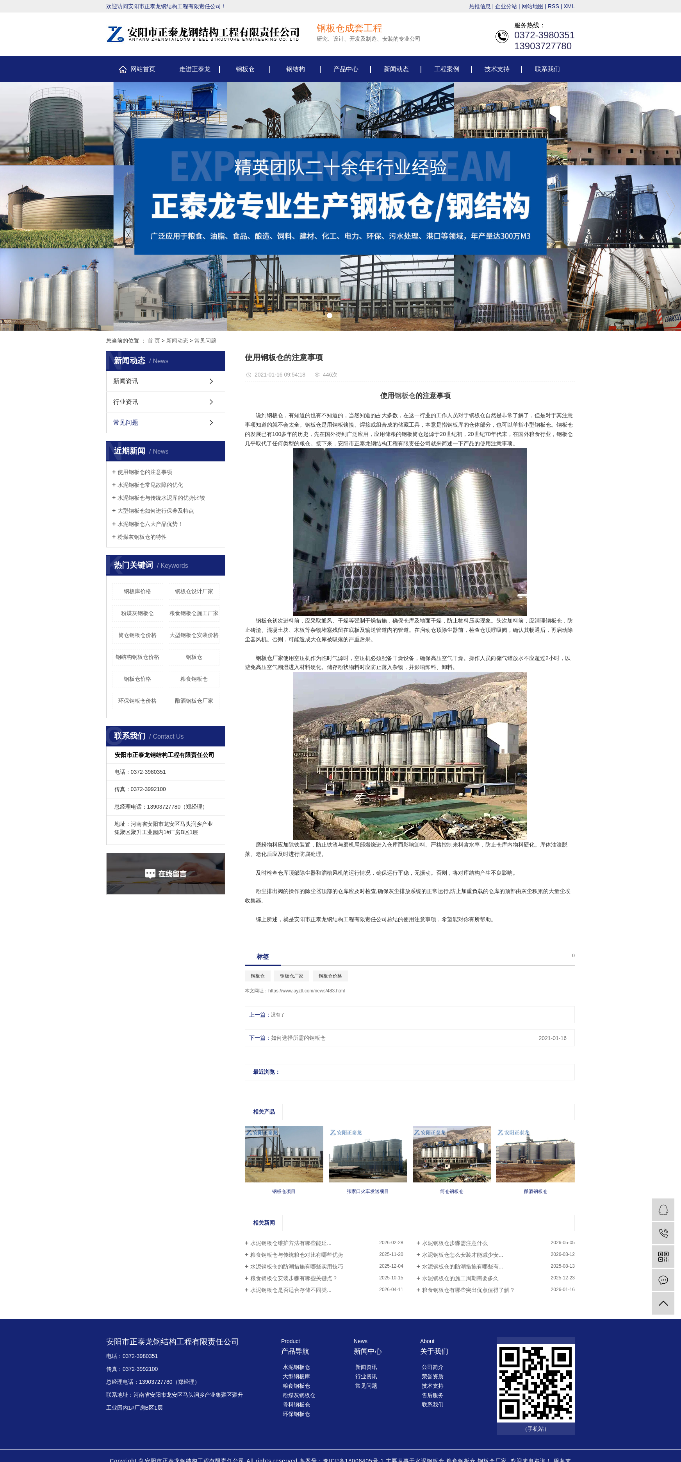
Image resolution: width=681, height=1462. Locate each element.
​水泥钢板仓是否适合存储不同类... (291, 1290)
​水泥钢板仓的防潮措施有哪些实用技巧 (296, 1266)
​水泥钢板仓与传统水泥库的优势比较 (161, 498)
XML (569, 6)
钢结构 (295, 69)
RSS (553, 6)
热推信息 (480, 6)
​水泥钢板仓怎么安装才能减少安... (462, 1255)
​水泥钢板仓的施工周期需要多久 (460, 1278)
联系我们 (547, 69)
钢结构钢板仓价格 (137, 657)
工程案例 (446, 69)
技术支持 (497, 69)
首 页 (154, 340)
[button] (329, 315)
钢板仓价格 (137, 679)
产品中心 (345, 69)
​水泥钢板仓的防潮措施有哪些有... (462, 1266)
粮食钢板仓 (194, 679)
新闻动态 (396, 69)
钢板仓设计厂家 (194, 591)
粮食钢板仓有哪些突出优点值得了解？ (468, 1290)
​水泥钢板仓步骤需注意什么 (455, 1243)
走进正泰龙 (194, 69)
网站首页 (142, 69)
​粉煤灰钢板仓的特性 (142, 537)
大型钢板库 (296, 1376)
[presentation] (10, 206)
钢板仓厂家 (291, 976)
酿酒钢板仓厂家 (194, 701)
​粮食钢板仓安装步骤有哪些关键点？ (294, 1278)
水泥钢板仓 (296, 1367)
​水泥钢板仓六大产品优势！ (150, 524)
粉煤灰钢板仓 (137, 613)
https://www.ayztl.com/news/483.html (306, 991)
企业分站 (506, 6)
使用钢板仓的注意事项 (145, 472)
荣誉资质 (433, 1376)
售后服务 (433, 1395)
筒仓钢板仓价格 (137, 635)
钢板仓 (245, 69)
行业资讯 (125, 401)
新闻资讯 (125, 381)
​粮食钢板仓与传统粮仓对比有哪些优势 (296, 1255)
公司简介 (433, 1367)
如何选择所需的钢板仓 (298, 1038)
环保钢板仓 (296, 1414)
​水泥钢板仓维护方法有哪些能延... (291, 1243)
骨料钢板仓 (296, 1404)
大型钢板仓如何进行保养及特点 (156, 511)
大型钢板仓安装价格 (194, 635)
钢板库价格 (137, 591)
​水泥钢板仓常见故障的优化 (150, 485)
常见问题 (205, 340)
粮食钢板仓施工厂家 (194, 613)
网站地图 (533, 6)
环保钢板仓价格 (137, 701)
